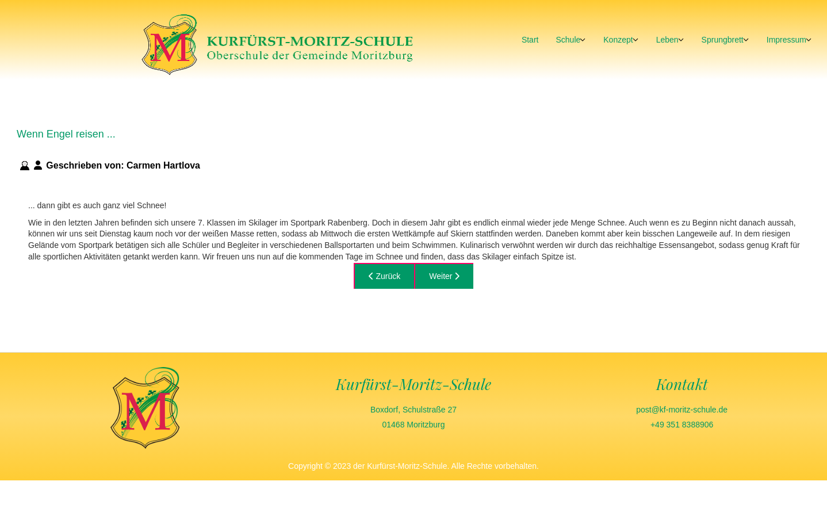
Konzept (618, 39)
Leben (667, 39)
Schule (568, 39)
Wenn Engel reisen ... (66, 134)
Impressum (786, 39)
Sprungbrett (723, 39)
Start (530, 39)
